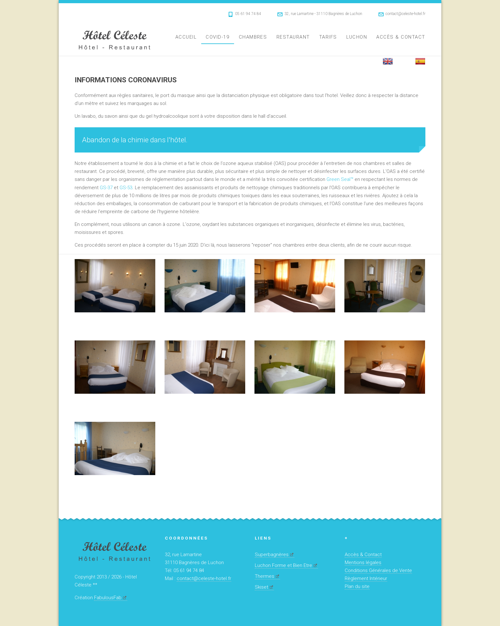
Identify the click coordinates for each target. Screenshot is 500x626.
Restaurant (293, 37)
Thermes (264, 576)
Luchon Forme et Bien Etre (283, 565)
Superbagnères (272, 554)
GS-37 (106, 187)
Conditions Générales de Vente (378, 570)
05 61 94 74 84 (248, 13)
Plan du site (357, 586)
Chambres (253, 37)
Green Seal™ (340, 179)
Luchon (356, 37)
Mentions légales (363, 562)
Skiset (261, 587)
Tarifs (328, 37)
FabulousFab (107, 597)
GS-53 (126, 187)
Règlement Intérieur (366, 578)
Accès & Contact (400, 37)
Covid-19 (217, 37)
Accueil (185, 37)
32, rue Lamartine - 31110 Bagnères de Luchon (323, 13)
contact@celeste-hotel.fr (405, 13)
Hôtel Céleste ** (114, 39)
